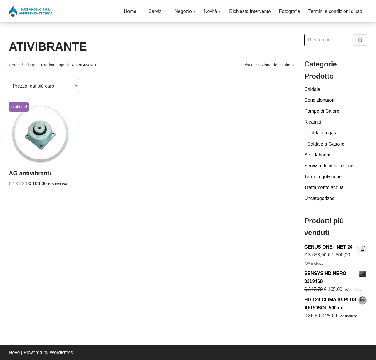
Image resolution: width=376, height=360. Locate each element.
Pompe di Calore (321, 111)
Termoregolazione (323, 176)
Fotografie (289, 11)
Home (14, 65)
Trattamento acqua (324, 187)
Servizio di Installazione (328, 165)
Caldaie (312, 89)
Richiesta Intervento (250, 11)
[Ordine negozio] (44, 86)
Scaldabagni (317, 154)
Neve (14, 352)
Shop (30, 65)
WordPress (61, 352)
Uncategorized (319, 198)
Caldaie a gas (321, 132)
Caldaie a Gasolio (325, 143)
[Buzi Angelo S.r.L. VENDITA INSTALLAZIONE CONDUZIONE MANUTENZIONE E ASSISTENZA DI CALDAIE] (31, 11)
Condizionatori (319, 100)
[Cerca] (329, 40)
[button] (139, 11)
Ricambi (312, 121)
